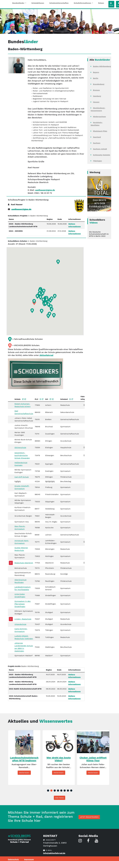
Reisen (101, 3)
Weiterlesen (24, 773)
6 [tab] (64, 791)
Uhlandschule (20, 624)
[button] (58, 262)
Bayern (96, 72)
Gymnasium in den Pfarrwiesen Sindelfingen (23, 604)
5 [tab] (61, 791)
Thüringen (97, 161)
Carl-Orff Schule (22, 477)
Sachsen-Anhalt (100, 149)
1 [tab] (48, 791)
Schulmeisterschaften (58, 3)
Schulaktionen (37, 3)
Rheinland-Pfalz (100, 131)
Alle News (59, 798)
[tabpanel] (24, 757)
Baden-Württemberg (102, 66)
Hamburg (97, 96)
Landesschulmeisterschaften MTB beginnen (24, 759)
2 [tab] (51, 791)
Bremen (96, 90)
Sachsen (96, 143)
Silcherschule (20, 447)
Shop (111, 4)
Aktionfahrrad (46, 355)
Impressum (29, 859)
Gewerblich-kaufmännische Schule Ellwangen (22, 455)
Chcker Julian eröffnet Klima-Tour (93, 759)
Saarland (97, 137)
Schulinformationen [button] (83, 3)
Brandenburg (98, 84)
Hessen (96, 102)
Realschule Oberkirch (24, 563)
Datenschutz (13, 859)
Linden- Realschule (23, 619)
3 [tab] (54, 791)
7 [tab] (68, 791)
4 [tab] (58, 791)
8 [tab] (71, 791)
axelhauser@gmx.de (45, 190)
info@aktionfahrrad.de (54, 853)
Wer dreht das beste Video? (59, 759)
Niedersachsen (99, 117)
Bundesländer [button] (18, 3)
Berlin (95, 78)
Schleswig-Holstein (101, 155)
